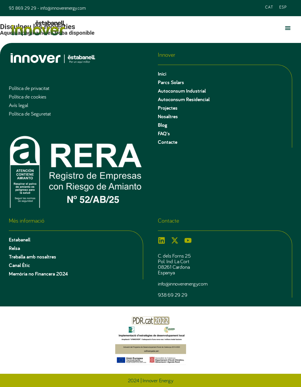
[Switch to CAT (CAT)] (269, 6)
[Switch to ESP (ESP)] (283, 6)
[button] (287, 28)
